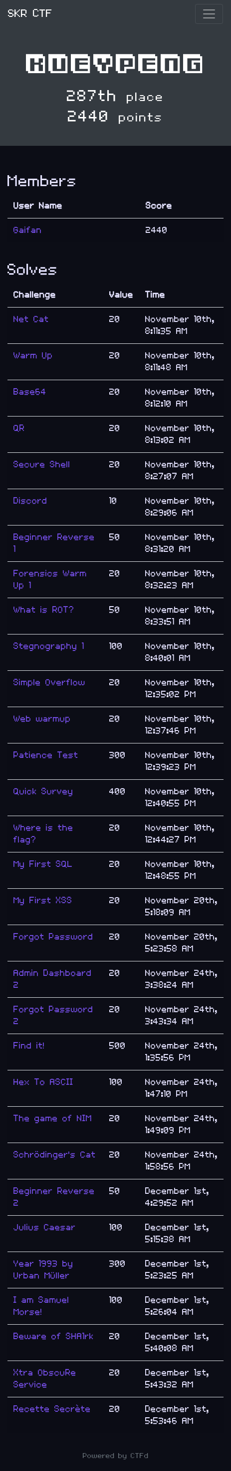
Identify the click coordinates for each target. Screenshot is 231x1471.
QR (19, 428)
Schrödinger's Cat (54, 1154)
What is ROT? (43, 610)
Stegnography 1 (48, 646)
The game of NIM (52, 1118)
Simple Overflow (49, 682)
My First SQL (43, 864)
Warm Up (33, 355)
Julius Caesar (44, 1227)
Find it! (29, 1046)
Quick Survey (43, 791)
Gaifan (27, 230)
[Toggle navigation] (209, 14)
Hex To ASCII (43, 1082)
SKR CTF (30, 13)
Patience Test (45, 755)
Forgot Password (53, 937)
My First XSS (42, 900)
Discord (30, 501)
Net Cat (31, 319)
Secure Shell (41, 464)
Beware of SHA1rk (53, 1336)
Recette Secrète (52, 1409)
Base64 (29, 392)
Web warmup (42, 719)
